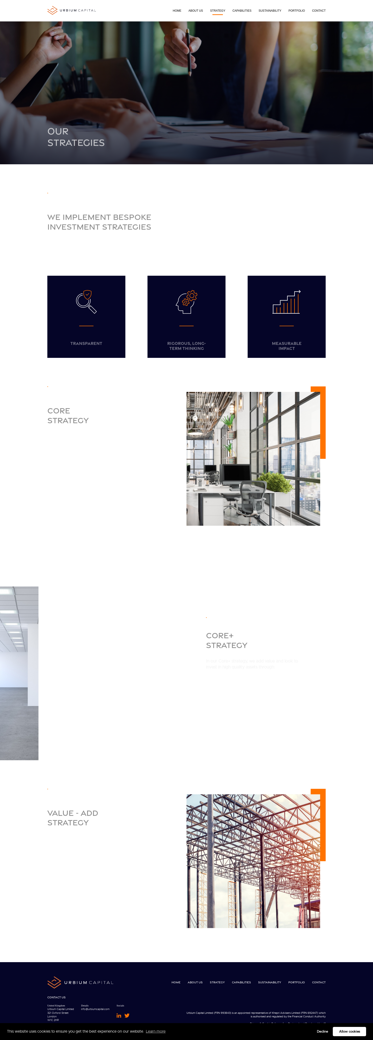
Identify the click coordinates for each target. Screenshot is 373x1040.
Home (177, 10)
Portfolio (297, 10)
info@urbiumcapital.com (95, 1009)
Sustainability (270, 10)
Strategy (217, 10)
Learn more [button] (156, 1031)
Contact (319, 10)
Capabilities (241, 10)
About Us (195, 10)
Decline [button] (322, 1031)
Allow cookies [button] (349, 1031)
